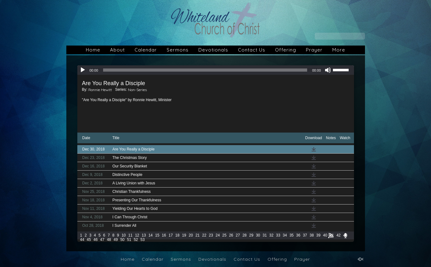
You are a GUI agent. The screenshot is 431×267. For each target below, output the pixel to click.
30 (258, 235)
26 (231, 235)
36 (298, 235)
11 (130, 235)
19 (184, 235)
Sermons (178, 50)
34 (285, 235)
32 (271, 235)
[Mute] (328, 70)
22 (204, 235)
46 (95, 239)
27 (238, 235)
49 (115, 239)
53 (143, 239)
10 (124, 235)
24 (218, 235)
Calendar (146, 50)
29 (251, 235)
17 (171, 235)
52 (136, 239)
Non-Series (137, 89)
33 (278, 235)
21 (198, 235)
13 (144, 235)
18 (177, 235)
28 (244, 235)
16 (164, 235)
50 (122, 239)
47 (102, 239)
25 (224, 235)
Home (93, 50)
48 (109, 239)
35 (292, 235)
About (117, 50)
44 (82, 239)
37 (305, 235)
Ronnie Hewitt (100, 89)
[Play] (83, 70)
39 (318, 235)
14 (150, 235)
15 (157, 235)
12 (137, 235)
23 (211, 235)
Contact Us (251, 50)
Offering (285, 50)
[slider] (205, 70)
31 (264, 235)
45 (89, 239)
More (338, 50)
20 (191, 235)
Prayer (314, 50)
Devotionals (213, 50)
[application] (215, 70)
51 (129, 239)
